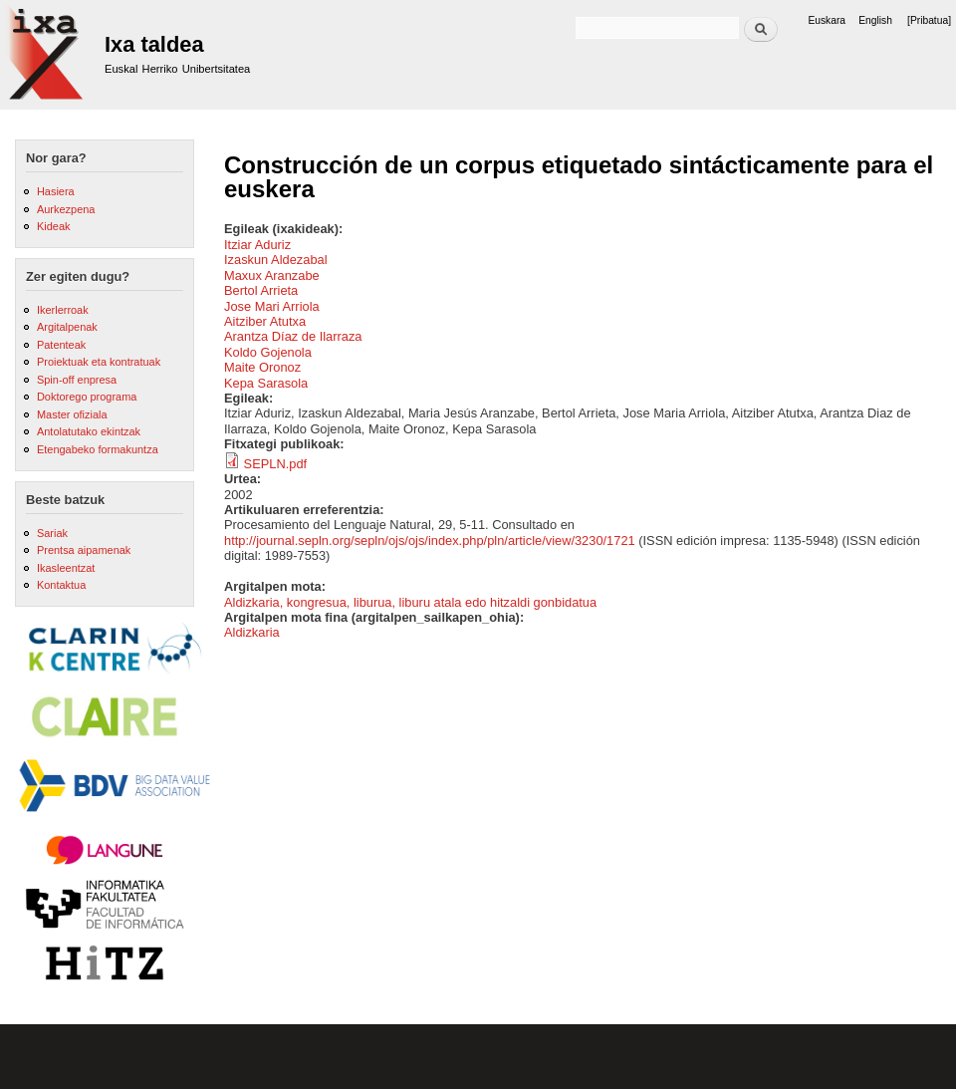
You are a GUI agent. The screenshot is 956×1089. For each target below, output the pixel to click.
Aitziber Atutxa (265, 321)
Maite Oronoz (262, 367)
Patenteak (61, 345)
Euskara (826, 20)
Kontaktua (61, 585)
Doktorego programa (86, 397)
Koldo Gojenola (268, 352)
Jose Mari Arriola (272, 306)
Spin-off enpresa (77, 380)
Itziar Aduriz (257, 244)
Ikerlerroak (63, 310)
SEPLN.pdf (276, 463)
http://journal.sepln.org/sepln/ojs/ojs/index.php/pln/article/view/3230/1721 (429, 540)
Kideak (54, 226)
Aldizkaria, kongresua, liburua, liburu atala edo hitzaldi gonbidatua (410, 602)
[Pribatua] (929, 20)
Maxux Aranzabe (272, 275)
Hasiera (56, 191)
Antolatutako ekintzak (88, 431)
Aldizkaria (252, 632)
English (875, 20)
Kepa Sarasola (266, 383)
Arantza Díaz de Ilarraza (293, 336)
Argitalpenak (67, 327)
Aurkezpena (66, 209)
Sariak (52, 533)
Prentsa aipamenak (83, 550)
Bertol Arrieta (261, 290)
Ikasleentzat (66, 568)
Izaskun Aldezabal (276, 259)
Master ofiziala (72, 414)
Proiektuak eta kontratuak (98, 362)
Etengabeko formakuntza (97, 449)
